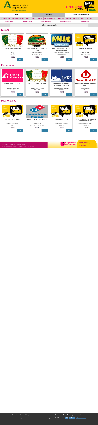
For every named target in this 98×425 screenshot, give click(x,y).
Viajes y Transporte (86, 18)
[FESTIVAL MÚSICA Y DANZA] (12, 85)
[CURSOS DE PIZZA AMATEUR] (37, 85)
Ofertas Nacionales (46, 21)
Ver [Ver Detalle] (20, 59)
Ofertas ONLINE (9, 21)
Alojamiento (60, 18)
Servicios (68, 18)
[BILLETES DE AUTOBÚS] (12, 120)
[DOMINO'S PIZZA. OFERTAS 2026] (37, 120)
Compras (76, 18)
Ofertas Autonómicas (65, 21)
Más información (81, 418)
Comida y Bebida (49, 18)
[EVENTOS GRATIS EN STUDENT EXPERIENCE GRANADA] (86, 120)
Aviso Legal (12, 144)
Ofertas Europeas (84, 21)
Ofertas (49, 15)
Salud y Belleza (30, 18)
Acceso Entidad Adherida (81, 14)
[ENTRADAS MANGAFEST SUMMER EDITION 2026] (61, 85)
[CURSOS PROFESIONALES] (12, 49)
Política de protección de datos (9, 146)
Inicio (16, 14)
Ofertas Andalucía (27, 21)
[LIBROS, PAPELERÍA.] (86, 49)
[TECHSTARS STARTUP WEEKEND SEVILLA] (86, 85)
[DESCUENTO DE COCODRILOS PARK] (37, 49)
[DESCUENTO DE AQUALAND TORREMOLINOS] (61, 49)
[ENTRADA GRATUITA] (61, 120)
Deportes (39, 18)
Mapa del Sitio (22, 146)
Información (4, 144)
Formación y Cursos (18, 18)
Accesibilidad (31, 146)
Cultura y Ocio (5, 18)
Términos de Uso (21, 144)
